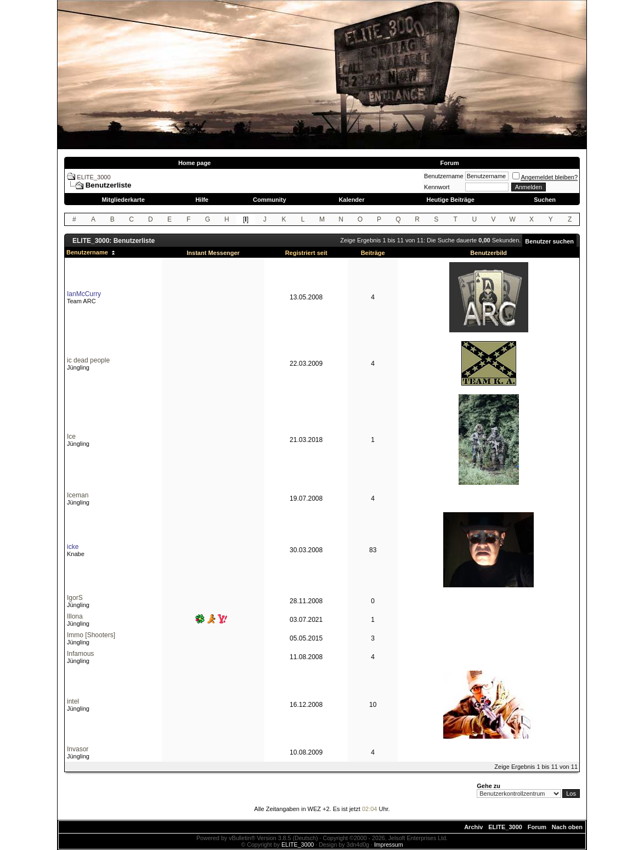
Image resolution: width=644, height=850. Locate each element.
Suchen (545, 199)
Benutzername (444, 176)
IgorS (75, 598)
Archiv (473, 827)
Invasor (77, 749)
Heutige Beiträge (450, 199)
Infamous (80, 654)
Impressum (388, 844)
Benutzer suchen (549, 241)
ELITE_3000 (93, 177)
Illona (75, 616)
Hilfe (201, 199)
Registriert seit (306, 253)
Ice (71, 436)
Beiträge (373, 253)
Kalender (351, 199)
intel (73, 701)
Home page (194, 163)
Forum (449, 163)
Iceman (77, 495)
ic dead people (88, 360)
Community (269, 199)
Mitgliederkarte (123, 199)
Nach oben (567, 827)
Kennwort (436, 187)
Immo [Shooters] (91, 635)
